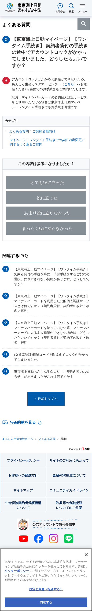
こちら (69, 84)
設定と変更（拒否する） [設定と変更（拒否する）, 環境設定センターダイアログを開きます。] (46, 589)
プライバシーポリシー (23, 460)
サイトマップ (23, 490)
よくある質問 (47, 439)
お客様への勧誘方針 (23, 475)
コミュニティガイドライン (69, 490)
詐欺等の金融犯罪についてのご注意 (69, 505)
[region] (46, 579)
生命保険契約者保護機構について (23, 505)
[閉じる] (86, 555)
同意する (46, 602)
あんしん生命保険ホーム (17, 439)
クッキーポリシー (17, 571)
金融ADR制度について (69, 475)
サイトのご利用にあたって (69, 460)
